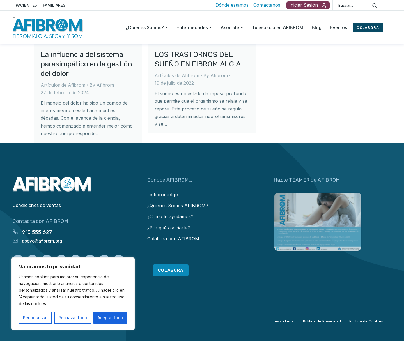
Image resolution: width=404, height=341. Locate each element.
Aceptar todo (110, 317)
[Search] (374, 5)
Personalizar (35, 317)
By (101, 85)
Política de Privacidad (322, 321)
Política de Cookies (366, 321)
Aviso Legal (285, 321)
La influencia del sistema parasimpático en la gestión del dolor (86, 64)
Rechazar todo (72, 317)
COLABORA (368, 28)
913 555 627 (37, 232)
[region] (73, 293)
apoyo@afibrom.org (42, 241)
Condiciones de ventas (37, 205)
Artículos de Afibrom (63, 85)
